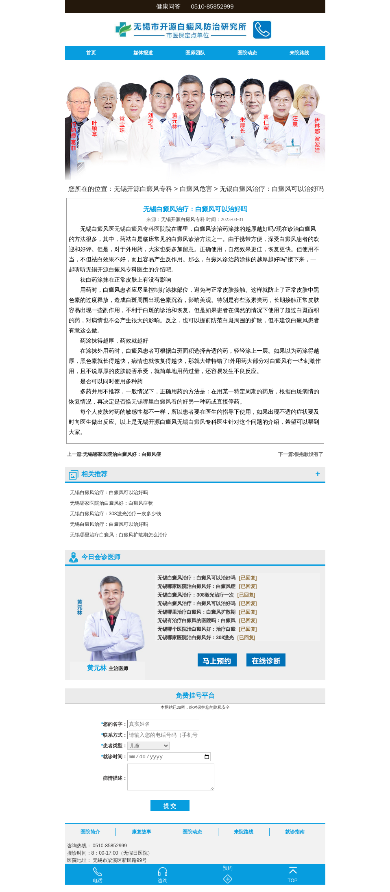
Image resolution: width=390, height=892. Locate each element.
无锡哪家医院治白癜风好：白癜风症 (122, 454)
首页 (91, 53)
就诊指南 (295, 832)
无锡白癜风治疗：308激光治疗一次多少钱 (115, 514)
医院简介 (90, 832)
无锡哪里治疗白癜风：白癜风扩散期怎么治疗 (119, 535)
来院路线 (299, 53)
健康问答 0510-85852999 (194, 6)
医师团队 (195, 53)
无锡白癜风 (191, 422)
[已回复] (248, 578)
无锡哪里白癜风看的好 (159, 402)
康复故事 (141, 832)
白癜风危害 (196, 188)
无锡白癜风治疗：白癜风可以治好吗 (272, 188)
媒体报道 (143, 53)
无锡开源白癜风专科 (143, 188)
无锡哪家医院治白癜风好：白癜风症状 (111, 503)
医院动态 (247, 53)
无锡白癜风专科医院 (140, 229)
